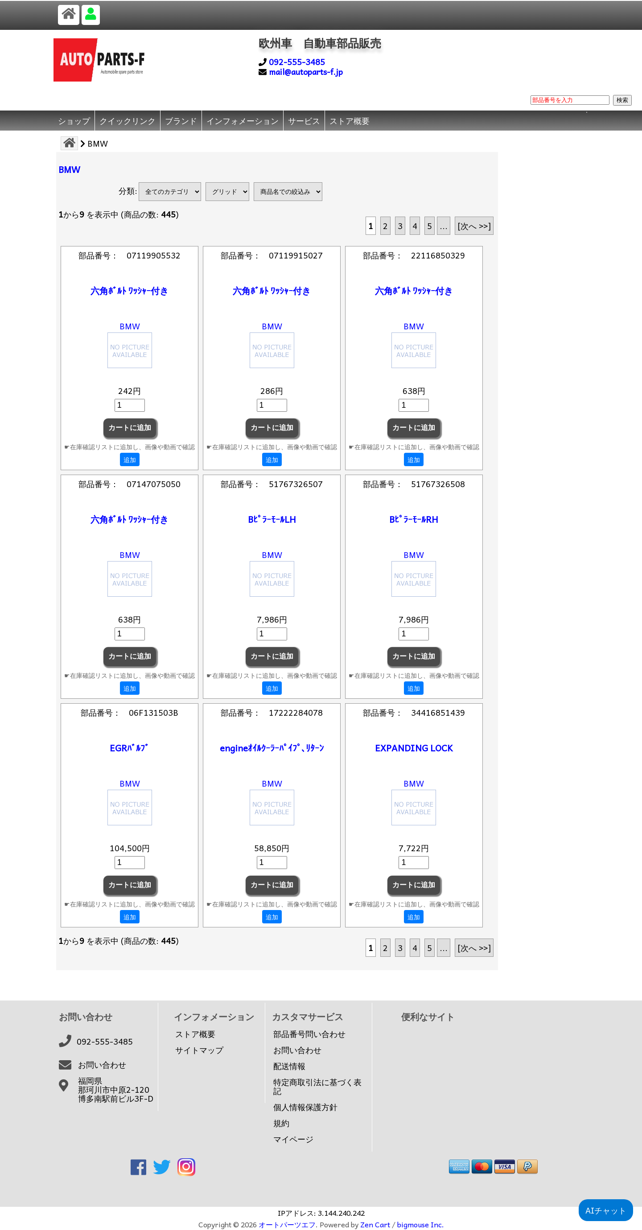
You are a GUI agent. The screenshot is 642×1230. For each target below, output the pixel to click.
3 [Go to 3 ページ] (400, 225)
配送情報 (289, 1066)
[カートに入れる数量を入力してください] (130, 405)
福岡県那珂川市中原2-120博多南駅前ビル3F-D (115, 1089)
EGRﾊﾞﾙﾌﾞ (129, 748)
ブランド (181, 120)
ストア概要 (349, 120)
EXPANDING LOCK (414, 748)
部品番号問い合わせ (309, 1034)
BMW (129, 326)
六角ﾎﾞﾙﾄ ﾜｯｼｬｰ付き (130, 290)
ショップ (74, 120)
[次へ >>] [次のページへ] (474, 225)
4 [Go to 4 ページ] (414, 225)
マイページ (293, 1139)
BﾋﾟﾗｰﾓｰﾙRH (413, 519)
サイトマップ (199, 1050)
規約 (281, 1123)
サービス (304, 120)
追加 (129, 459)
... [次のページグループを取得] (444, 225)
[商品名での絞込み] (288, 191)
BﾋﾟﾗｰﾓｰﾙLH (272, 519)
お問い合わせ (102, 1064)
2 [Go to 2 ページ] (385, 225)
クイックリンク (127, 120)
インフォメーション (242, 120)
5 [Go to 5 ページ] (429, 225)
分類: (128, 190)
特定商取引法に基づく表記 (317, 1086)
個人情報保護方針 (305, 1107)
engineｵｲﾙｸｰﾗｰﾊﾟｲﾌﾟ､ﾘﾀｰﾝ (272, 748)
